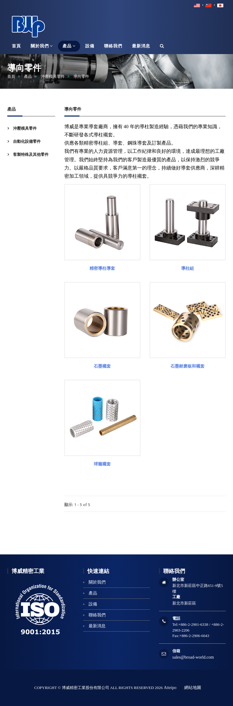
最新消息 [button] (141, 46)
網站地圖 (192, 687)
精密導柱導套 (102, 268)
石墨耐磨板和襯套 (187, 366)
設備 (93, 604)
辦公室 (178, 579)
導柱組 (187, 268)
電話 (176, 618)
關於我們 (97, 582)
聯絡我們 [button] (113, 46)
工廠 (176, 597)
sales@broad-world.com (193, 657)
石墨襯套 (102, 366)
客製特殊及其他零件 (30, 154)
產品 (28, 76)
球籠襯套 (102, 464)
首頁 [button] (16, 46)
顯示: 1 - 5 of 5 (77, 504)
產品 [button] (69, 46)
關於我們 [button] (42, 46)
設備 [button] (89, 46)
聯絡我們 (97, 615)
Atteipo (170, 687)
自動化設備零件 (26, 141)
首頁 (11, 76)
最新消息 (97, 626)
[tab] (31, 128)
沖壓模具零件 (53, 76)
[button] (162, 46)
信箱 (176, 651)
